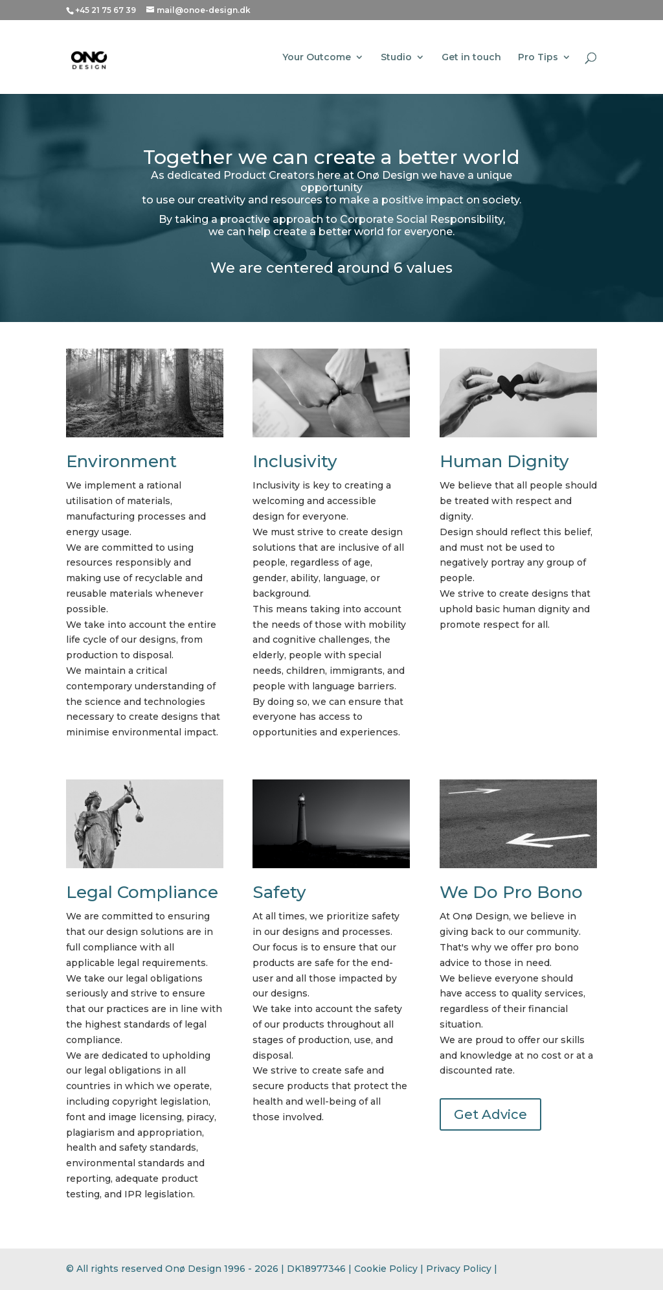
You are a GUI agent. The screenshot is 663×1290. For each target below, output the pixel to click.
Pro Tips (538, 57)
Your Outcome (316, 57)
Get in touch (471, 57)
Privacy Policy (458, 1268)
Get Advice (490, 1114)
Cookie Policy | (390, 1268)
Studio (396, 57)
